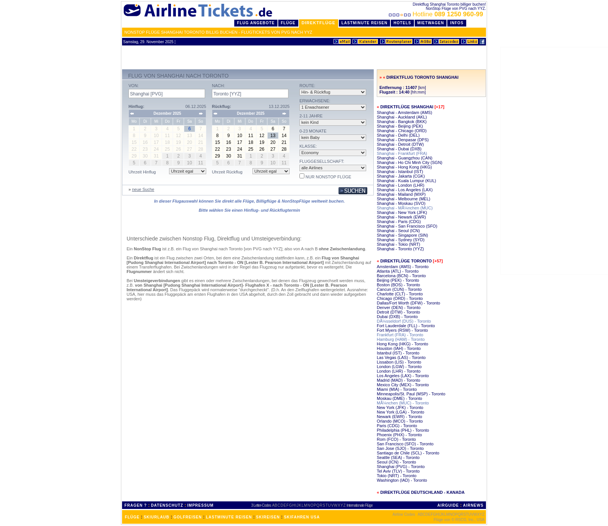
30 (228, 156)
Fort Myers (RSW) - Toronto (402, 330)
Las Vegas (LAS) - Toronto (401, 357)
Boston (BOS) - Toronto (398, 285)
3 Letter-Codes (261, 505)
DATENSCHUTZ (167, 505)
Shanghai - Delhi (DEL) (398, 135)
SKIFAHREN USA (302, 517)
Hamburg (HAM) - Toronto (401, 339)
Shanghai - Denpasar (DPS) (403, 139)
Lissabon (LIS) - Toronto (399, 362)
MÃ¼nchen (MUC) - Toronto (403, 403)
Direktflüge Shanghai (406, 107)
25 (250, 149)
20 (272, 142)
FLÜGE (132, 517)
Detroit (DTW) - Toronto (398, 312)
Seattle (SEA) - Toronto (398, 457)
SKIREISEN (268, 517)
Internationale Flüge (359, 505)
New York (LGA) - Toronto (400, 412)
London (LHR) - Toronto (398, 371)
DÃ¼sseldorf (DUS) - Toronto (404, 321)
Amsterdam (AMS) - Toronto (403, 266)
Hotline (437, 14)
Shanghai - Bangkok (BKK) (401, 121)
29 (217, 156)
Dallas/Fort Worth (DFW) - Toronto (408, 303)
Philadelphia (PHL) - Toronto (403, 430)
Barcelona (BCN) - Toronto (401, 275)
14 (284, 135)
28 (284, 149)
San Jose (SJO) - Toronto (400, 448)
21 (284, 142)
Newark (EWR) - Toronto (399, 416)
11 (250, 135)
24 (239, 149)
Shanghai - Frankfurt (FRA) (402, 153)
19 (261, 142)
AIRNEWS (473, 505)
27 (272, 149)
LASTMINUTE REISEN (229, 517)
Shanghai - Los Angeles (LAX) (404, 189)
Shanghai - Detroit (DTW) (400, 144)
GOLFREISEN (188, 517)
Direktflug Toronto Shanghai (422, 77)
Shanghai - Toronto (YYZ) (400, 249)
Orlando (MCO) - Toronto (400, 421)
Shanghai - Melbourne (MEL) (403, 199)
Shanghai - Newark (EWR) (401, 217)
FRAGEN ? (135, 505)
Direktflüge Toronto (406, 261)
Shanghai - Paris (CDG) (399, 221)
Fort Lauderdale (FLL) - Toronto (406, 325)
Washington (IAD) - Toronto (402, 480)
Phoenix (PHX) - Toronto (399, 434)
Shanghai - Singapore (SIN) (402, 235)
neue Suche (143, 189)
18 (250, 142)
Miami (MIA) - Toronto (397, 389)
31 (239, 156)
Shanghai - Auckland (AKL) (402, 117)
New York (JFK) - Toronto (400, 407)
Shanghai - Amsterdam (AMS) (404, 112)
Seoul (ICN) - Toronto (396, 462)
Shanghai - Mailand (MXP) (401, 194)
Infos (457, 23)
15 (217, 142)
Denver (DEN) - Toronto (398, 307)
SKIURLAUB (156, 517)
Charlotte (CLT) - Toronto (400, 294)
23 (228, 149)
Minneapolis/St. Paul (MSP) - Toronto (411, 394)
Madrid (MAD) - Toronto (398, 380)
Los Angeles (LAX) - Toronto (403, 375)
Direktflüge (318, 22)
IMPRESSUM (200, 505)
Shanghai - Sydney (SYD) (401, 239)
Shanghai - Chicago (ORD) (401, 130)
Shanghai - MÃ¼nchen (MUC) (404, 208)
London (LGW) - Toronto (399, 366)
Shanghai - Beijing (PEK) (400, 126)
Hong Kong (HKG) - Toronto (402, 344)
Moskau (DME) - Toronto (399, 398)
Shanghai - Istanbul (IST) (400, 171)
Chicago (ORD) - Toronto (400, 298)
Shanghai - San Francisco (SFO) (407, 226)
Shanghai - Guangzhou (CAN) (404, 158)
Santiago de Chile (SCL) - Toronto (408, 453)
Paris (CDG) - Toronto (397, 425)
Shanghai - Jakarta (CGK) (401, 176)
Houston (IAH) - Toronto (399, 348)
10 (239, 135)
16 (228, 142)
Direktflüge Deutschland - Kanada (422, 492)
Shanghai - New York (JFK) (402, 212)
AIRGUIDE (448, 505)
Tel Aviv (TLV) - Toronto (398, 471)
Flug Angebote (255, 23)
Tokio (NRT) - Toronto (397, 475)
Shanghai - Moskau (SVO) (401, 203)
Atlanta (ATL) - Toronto (397, 271)
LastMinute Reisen (364, 23)
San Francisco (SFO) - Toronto (405, 444)
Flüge (288, 23)
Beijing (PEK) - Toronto (398, 280)
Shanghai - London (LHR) (400, 185)
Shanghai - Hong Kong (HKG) (404, 167)
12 (261, 135)
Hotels (402, 23)
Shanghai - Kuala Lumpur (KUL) (406, 180)
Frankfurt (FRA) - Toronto (400, 334)
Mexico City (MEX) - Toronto (403, 384)
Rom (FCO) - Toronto (396, 439)
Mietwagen (430, 23)
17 (239, 142)
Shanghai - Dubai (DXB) (399, 149)
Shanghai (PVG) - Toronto (401, 466)
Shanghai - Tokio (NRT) (398, 244)
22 (217, 149)
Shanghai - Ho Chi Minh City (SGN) (409, 162)
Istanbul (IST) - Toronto (398, 353)
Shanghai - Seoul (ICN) (398, 230)
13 (272, 135)
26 (261, 149)
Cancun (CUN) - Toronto (399, 289)
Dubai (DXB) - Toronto (397, 316)
